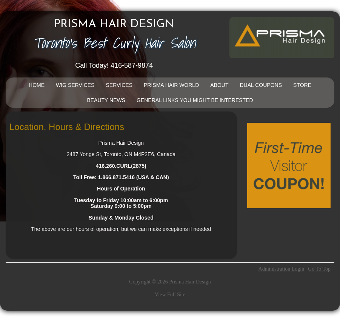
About (219, 85)
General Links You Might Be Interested (195, 100)
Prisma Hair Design (114, 24)
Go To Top (319, 269)
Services (119, 85)
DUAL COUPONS (261, 85)
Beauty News (106, 100)
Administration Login (281, 269)
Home (37, 85)
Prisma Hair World (171, 85)
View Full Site (170, 294)
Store (302, 85)
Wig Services (75, 85)
